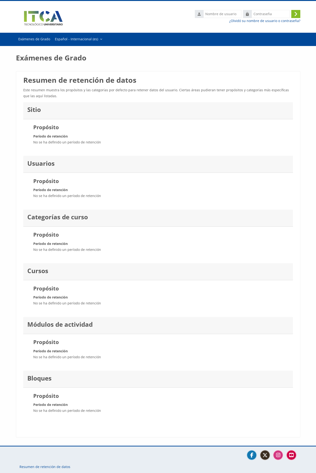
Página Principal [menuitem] (34, 39)
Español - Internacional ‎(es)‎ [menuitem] (76, 39)
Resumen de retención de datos (44, 466)
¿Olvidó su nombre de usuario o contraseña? (264, 21)
